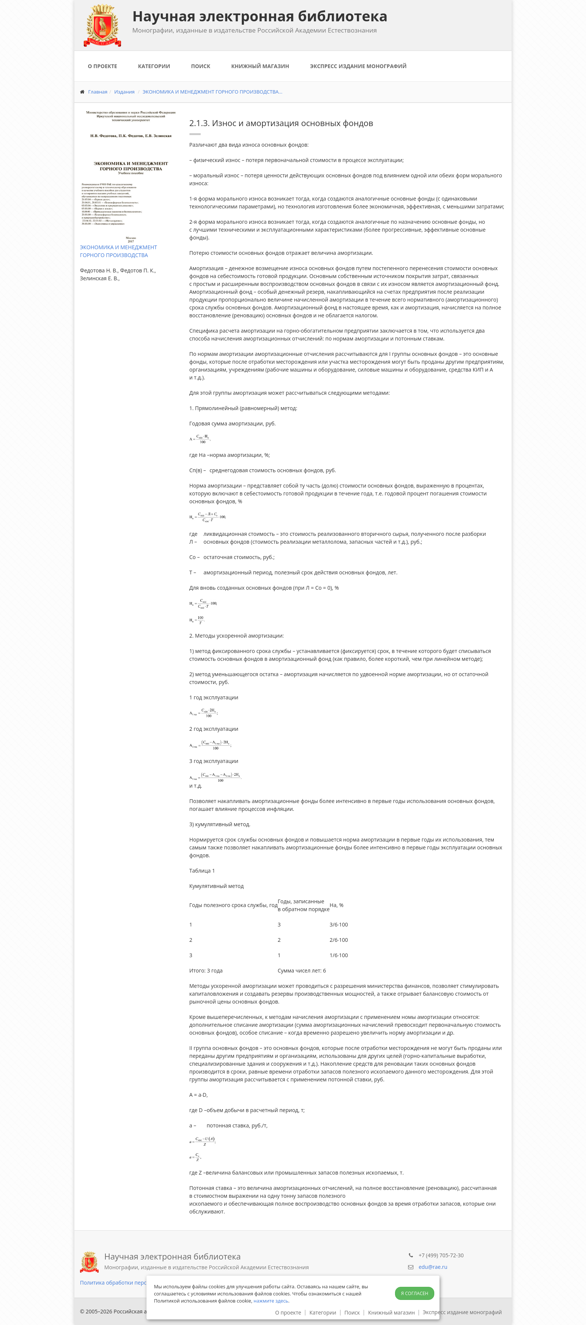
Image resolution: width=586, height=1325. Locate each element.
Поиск (200, 66)
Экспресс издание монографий (358, 66)
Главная (98, 91)
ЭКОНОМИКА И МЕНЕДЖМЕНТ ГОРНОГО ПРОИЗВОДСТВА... (213, 91)
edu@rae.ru (433, 1266)
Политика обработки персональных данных (136, 1282)
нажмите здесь (271, 1300)
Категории (154, 66)
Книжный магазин (260, 66)
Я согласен (414, 1293)
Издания (124, 91)
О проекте (102, 66)
